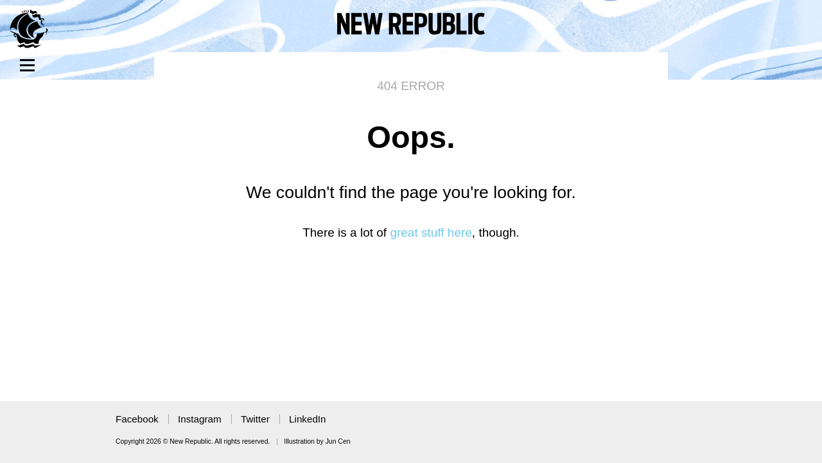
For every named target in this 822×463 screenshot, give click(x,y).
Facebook (137, 418)
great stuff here (430, 232)
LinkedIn (307, 418)
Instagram (200, 418)
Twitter (255, 418)
